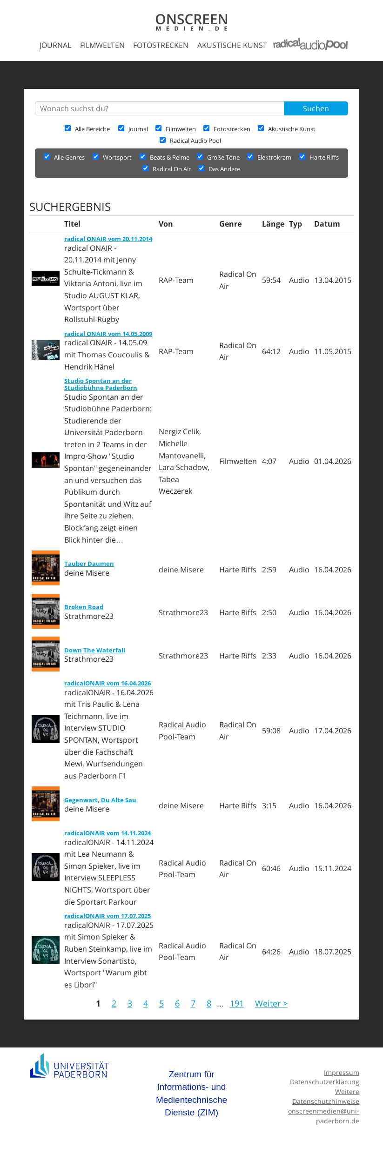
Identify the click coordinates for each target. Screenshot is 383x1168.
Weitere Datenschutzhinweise (325, 1096)
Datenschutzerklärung (324, 1081)
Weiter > (271, 1003)
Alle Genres (64, 157)
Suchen (316, 108)
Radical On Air (167, 169)
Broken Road (83, 607)
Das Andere (219, 169)
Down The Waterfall (94, 650)
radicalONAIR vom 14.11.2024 (107, 833)
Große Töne (219, 157)
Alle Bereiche (87, 129)
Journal (55, 45)
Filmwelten (102, 45)
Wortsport (113, 157)
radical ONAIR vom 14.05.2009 (108, 333)
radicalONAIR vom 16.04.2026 (107, 683)
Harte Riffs (319, 157)
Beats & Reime (165, 157)
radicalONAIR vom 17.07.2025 (107, 916)
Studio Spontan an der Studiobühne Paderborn (100, 384)
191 (237, 1003)
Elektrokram (270, 157)
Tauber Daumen (89, 563)
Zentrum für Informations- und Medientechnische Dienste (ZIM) (191, 1093)
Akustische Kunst (232, 45)
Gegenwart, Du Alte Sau (100, 800)
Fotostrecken (160, 45)
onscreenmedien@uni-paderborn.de (323, 1116)
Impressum (341, 1072)
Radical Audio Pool (190, 140)
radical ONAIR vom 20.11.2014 (108, 239)
